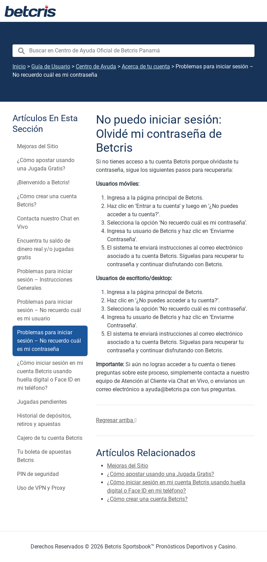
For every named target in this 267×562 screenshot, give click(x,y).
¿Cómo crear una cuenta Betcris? (47, 200)
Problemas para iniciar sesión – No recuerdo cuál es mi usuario (49, 310)
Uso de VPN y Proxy (41, 488)
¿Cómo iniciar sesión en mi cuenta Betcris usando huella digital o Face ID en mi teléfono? (50, 375)
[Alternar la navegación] (253, 11)
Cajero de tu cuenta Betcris (49, 438)
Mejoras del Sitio (37, 146)
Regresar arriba (116, 420)
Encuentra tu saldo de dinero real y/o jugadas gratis (45, 249)
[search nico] (133, 50)
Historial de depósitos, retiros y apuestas (44, 419)
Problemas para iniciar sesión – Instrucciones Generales (44, 279)
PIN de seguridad (38, 474)
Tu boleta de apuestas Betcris (44, 455)
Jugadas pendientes (42, 402)
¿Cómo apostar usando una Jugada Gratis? (45, 164)
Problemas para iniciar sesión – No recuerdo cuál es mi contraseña (49, 340)
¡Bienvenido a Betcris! (43, 182)
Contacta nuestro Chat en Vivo (48, 222)
